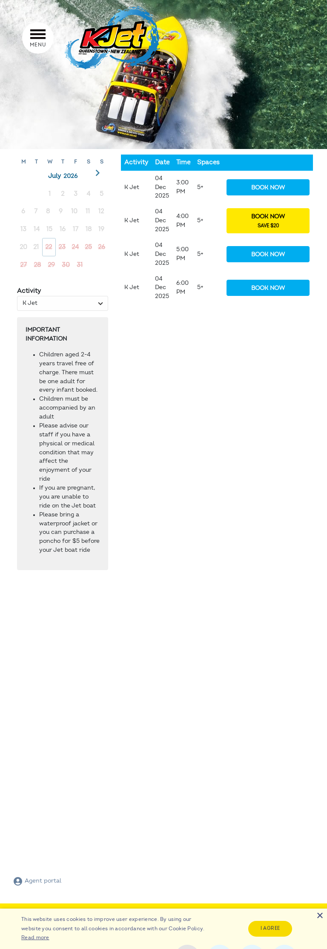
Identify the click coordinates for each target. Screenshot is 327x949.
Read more (35, 937)
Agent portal (37, 881)
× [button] (319, 916)
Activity (29, 291)
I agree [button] (270, 928)
